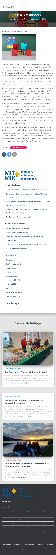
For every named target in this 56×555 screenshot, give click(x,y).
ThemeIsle (35, 550)
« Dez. (3, 535)
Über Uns (41, 545)
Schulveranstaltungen (18, 147)
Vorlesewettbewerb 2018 (19, 248)
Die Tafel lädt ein (22, 232)
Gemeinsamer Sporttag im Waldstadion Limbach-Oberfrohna (27, 194)
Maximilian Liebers (12, 237)
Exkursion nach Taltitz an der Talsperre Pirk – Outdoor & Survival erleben (27, 465)
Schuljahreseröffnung (13, 217)
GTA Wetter (9, 272)
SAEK (8, 288)
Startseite (7, 545)
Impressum (18, 545)
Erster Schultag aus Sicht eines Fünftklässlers (30, 244)
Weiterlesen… (26, 383)
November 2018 (12, 280)
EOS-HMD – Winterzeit (21, 228)
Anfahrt (50, 545)
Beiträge (9, 260)
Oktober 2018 (11, 284)
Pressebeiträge (11, 276)
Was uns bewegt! (11, 296)
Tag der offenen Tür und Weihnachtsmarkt (20, 190)
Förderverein (10, 268)
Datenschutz (29, 545)
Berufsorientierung (12, 264)
